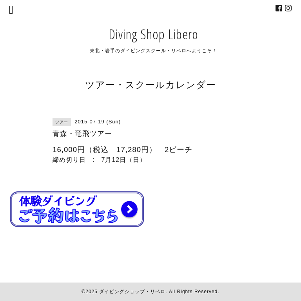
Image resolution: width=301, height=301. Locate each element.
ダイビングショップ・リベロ (132, 291)
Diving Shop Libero (153, 34)
